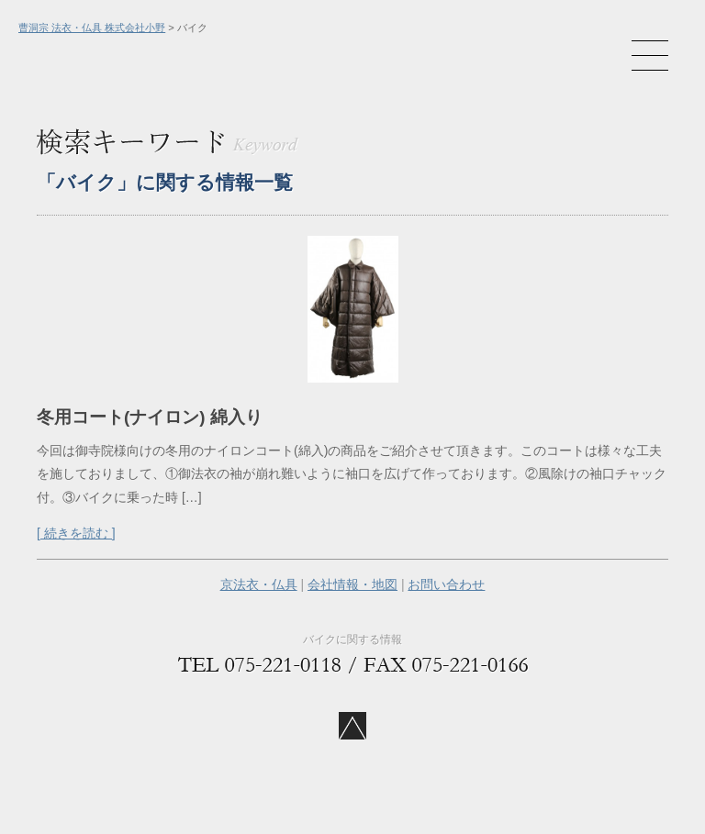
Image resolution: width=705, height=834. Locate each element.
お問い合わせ (446, 584)
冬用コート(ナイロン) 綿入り (150, 417)
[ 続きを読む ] (76, 533)
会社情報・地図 (352, 584)
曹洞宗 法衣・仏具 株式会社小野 (91, 27)
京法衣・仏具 (258, 584)
